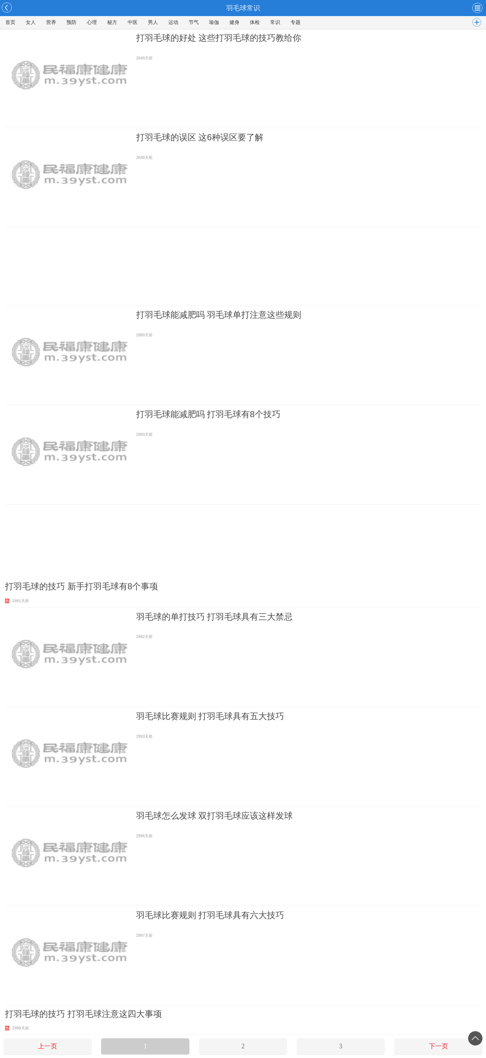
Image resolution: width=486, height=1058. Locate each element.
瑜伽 (214, 22)
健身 (234, 22)
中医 (133, 22)
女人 (31, 22)
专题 (296, 22)
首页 (10, 22)
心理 (92, 22)
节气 (194, 22)
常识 (275, 22)
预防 (71, 22)
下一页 (438, 1046)
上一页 (47, 1046)
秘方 (112, 22)
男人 (153, 22)
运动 (173, 22)
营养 (51, 22)
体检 (255, 22)
